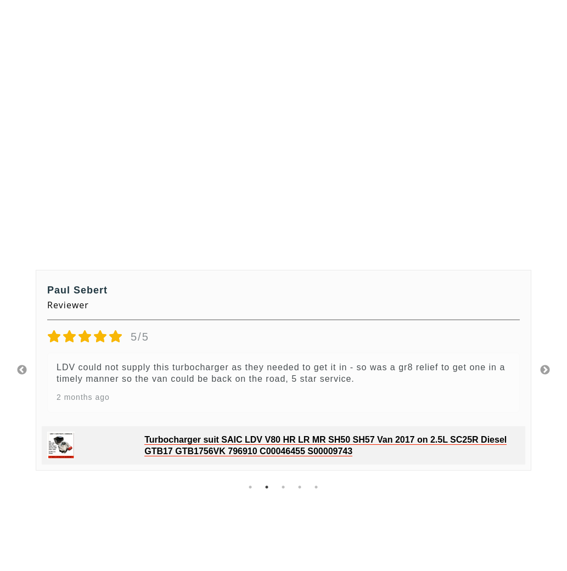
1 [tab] (250, 487)
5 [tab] (316, 487)
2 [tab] (267, 487)
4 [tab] (300, 487)
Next (545, 370)
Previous (21, 370)
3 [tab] (283, 487)
